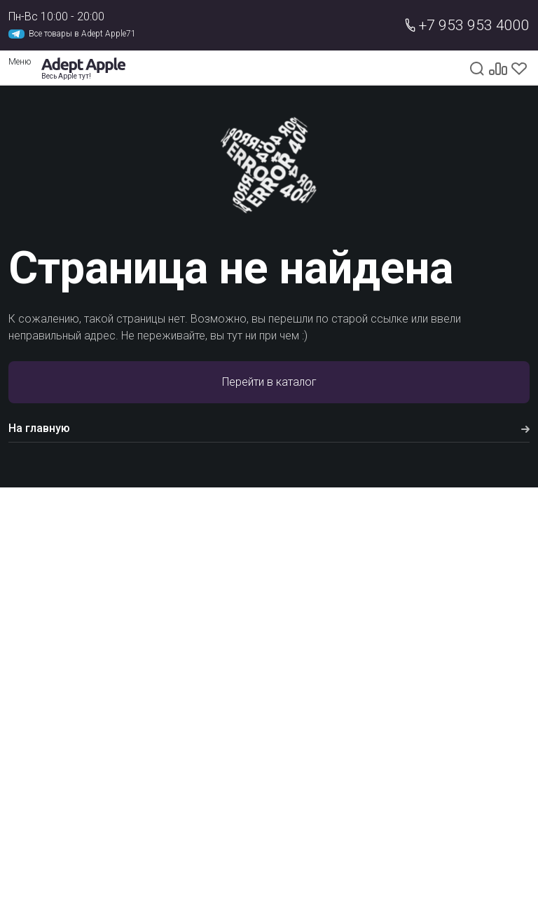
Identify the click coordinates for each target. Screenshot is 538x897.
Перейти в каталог (269, 382)
